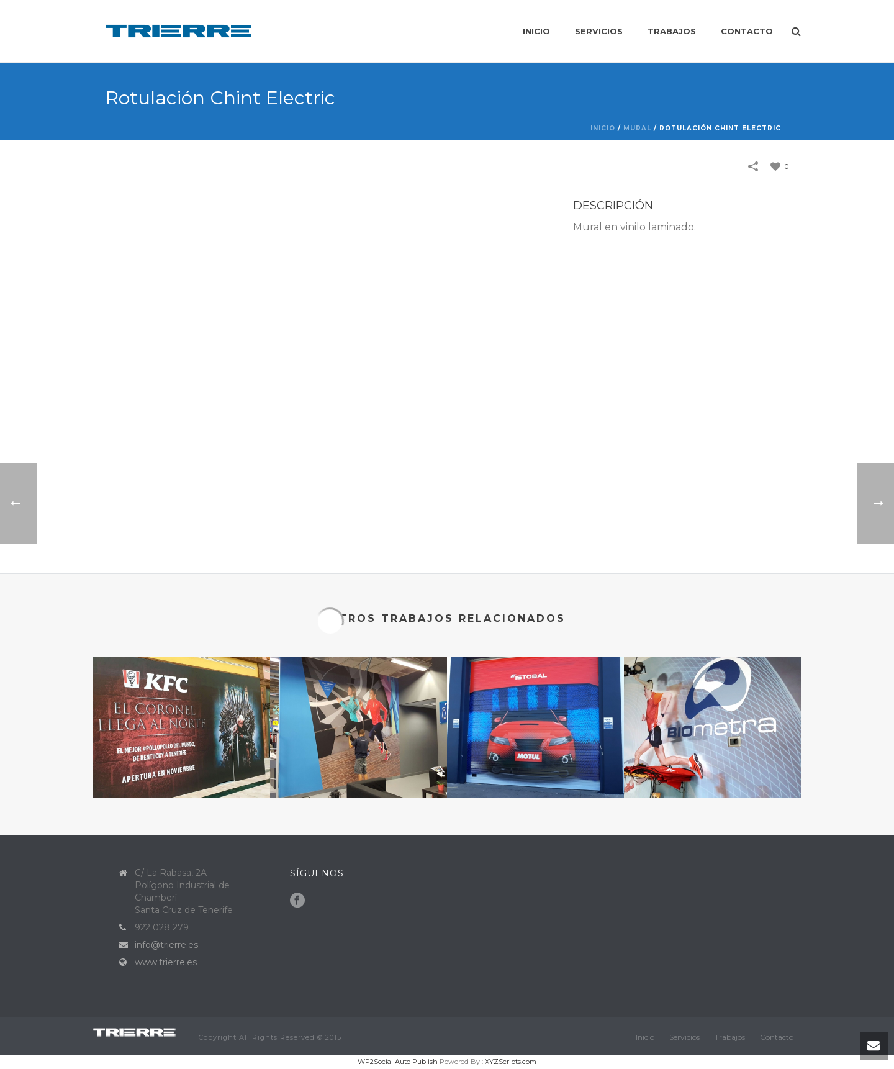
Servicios (599, 31)
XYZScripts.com (510, 1061)
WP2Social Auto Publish (398, 1061)
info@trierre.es (166, 944)
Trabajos (672, 31)
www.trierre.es (166, 962)
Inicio (536, 31)
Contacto (747, 31)
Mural (637, 128)
